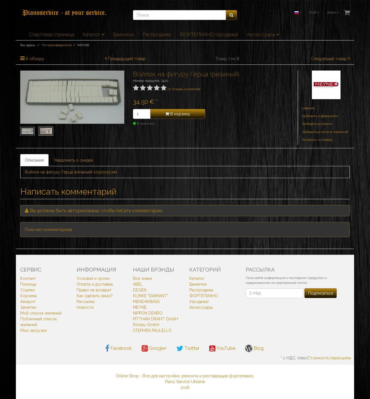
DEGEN (140, 290)
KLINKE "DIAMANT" (150, 295)
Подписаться (320, 293)
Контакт (28, 278)
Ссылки (27, 290)
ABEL (138, 284)
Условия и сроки (93, 278)
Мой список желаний (41, 313)
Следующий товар (329, 58)
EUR (314, 12)
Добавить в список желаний (325, 132)
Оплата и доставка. (95, 284)
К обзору (35, 58)
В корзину (177, 114)
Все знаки (142, 278)
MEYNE (140, 307)
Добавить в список (317, 124)
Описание (34, 160)
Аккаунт (28, 301)
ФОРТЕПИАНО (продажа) (209, 34)
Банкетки (123, 34)
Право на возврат (94, 290)
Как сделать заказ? (95, 295)
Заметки (28, 307)
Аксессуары (263, 34)
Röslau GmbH (146, 324)
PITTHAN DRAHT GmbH (155, 319)
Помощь (28, 284)
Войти (333, 12)
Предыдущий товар (127, 58)
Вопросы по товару (317, 140)
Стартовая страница (51, 34)
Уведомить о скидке (73, 160)
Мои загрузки (33, 330)
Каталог (94, 34)
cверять (308, 108)
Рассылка (86, 301)
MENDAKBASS (146, 301)
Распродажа (157, 34)
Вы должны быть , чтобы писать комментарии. (96, 210)
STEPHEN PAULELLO (152, 330)
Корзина (28, 295)
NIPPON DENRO (147, 313)
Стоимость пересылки (329, 358)
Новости (85, 307)
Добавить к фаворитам (320, 116)
